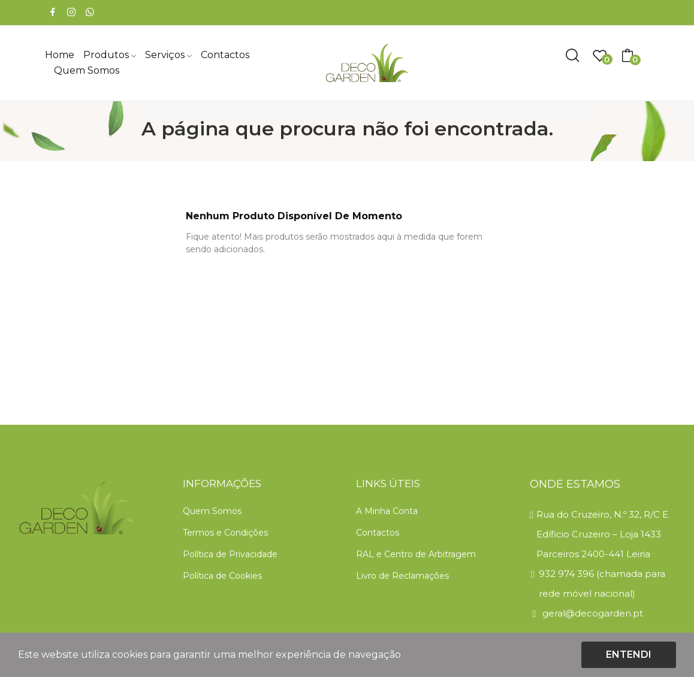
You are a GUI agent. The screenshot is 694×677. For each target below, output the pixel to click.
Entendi (628, 654)
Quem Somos (212, 511)
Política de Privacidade (230, 554)
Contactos (377, 532)
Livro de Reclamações (402, 575)
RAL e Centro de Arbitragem (416, 554)
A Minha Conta (387, 511)
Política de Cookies (222, 575)
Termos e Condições (225, 532)
